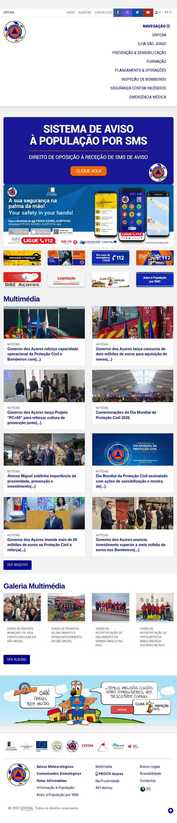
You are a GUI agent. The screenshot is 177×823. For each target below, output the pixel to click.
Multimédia (21, 299)
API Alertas (104, 788)
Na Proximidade (107, 781)
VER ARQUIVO (17, 565)
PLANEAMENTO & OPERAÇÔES (140, 70)
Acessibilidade (150, 774)
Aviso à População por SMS (58, 795)
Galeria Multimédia (34, 586)
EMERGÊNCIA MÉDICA (147, 97)
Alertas (85, 12)
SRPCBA (8, 12)
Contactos (103, 12)
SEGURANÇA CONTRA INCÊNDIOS (138, 88)
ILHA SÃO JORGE (152, 44)
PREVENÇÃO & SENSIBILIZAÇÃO (139, 53)
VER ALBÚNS (16, 660)
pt (168, 12)
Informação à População (55, 788)
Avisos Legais (150, 767)
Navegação (156, 26)
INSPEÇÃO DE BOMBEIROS (143, 79)
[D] (145, 789)
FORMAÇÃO (156, 61)
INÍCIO (71, 12)
